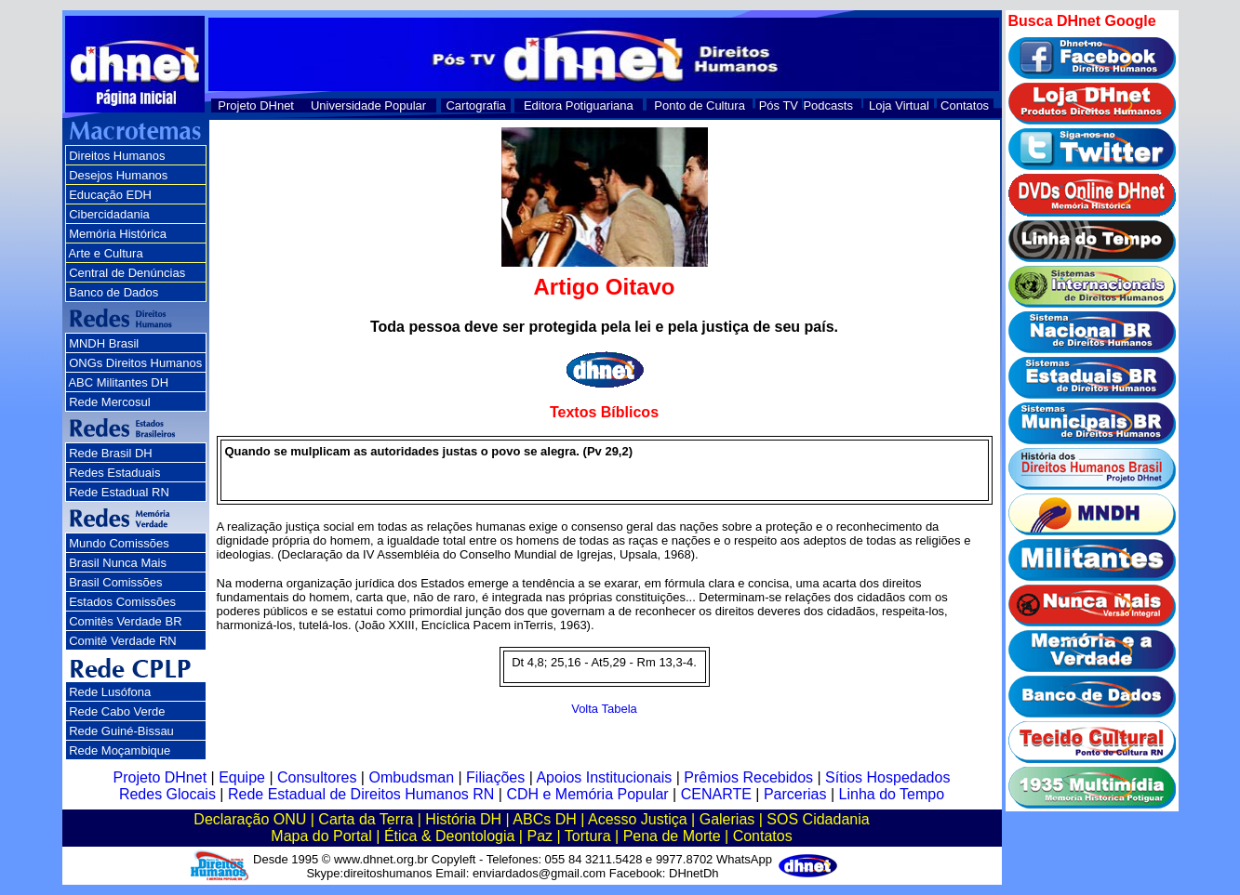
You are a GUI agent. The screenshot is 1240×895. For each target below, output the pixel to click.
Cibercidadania (109, 214)
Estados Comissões (122, 602)
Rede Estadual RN (119, 492)
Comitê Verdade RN (123, 641)
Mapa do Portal (321, 836)
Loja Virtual (899, 105)
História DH (463, 819)
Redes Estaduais (114, 473)
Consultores (316, 777)
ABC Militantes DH (118, 382)
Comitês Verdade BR (125, 621)
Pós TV (778, 105)
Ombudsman (411, 777)
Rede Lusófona (110, 692)
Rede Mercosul (109, 402)
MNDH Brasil (104, 343)
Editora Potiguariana (578, 105)
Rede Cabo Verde (117, 711)
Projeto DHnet (256, 105)
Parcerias (795, 794)
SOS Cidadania (818, 819)
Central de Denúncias (127, 273)
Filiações (495, 777)
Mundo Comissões (119, 543)
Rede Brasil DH (111, 453)
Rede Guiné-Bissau (121, 731)
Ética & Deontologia (449, 836)
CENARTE (716, 794)
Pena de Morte (672, 836)
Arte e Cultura (105, 253)
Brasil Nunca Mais (118, 563)
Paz (540, 836)
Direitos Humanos (117, 156)
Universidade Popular (368, 105)
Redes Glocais (167, 794)
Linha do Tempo (892, 794)
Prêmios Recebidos (748, 777)
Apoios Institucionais (604, 777)
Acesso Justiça (637, 819)
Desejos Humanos (118, 175)
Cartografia (475, 105)
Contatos (964, 105)
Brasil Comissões (115, 582)
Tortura (588, 836)
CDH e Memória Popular (587, 794)
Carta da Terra (365, 819)
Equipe (242, 777)
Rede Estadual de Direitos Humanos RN (361, 794)
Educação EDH (110, 195)
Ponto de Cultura (699, 105)
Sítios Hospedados (887, 777)
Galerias (727, 819)
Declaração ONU (249, 819)
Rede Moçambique (119, 750)
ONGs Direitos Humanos (135, 363)
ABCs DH (544, 819)
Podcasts (827, 105)
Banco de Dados (113, 292)
